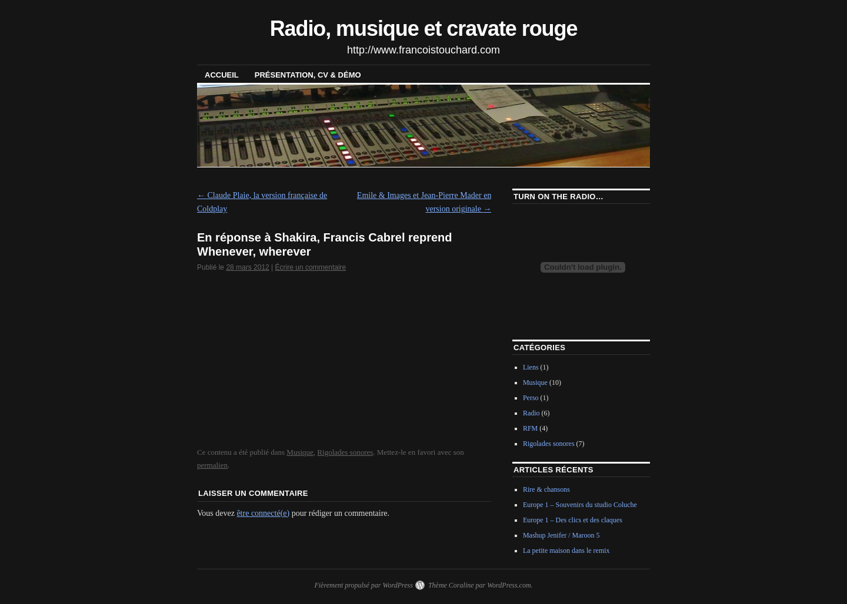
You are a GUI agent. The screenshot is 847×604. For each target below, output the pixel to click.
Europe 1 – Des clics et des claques (572, 520)
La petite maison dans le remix (566, 550)
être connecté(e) (262, 513)
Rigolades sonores (345, 452)
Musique (300, 452)
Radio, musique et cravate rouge (424, 28)
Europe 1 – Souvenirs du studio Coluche (580, 505)
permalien (212, 465)
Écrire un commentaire (310, 267)
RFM (530, 428)
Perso (531, 398)
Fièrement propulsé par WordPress (363, 585)
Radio (531, 413)
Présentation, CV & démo (308, 75)
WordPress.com (509, 585)
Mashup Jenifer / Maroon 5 (561, 535)
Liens (531, 367)
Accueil (222, 75)
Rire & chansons (546, 489)
